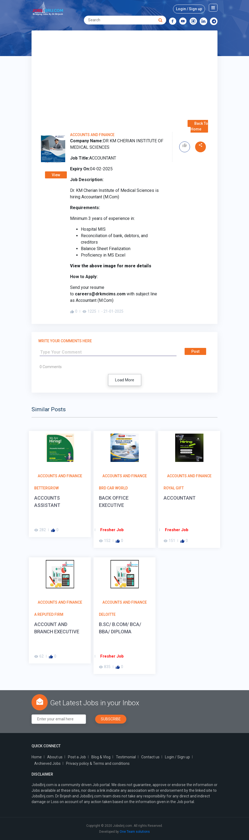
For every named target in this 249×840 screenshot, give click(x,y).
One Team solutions (135, 832)
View (56, 175)
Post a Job (77, 757)
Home (37, 757)
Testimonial (126, 757)
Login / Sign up (189, 9)
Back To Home (199, 126)
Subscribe (111, 719)
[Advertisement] (124, 80)
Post (195, 351)
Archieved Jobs (47, 763)
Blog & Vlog (100, 757)
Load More (124, 380)
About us (55, 757)
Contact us (150, 757)
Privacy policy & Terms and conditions (98, 763)
